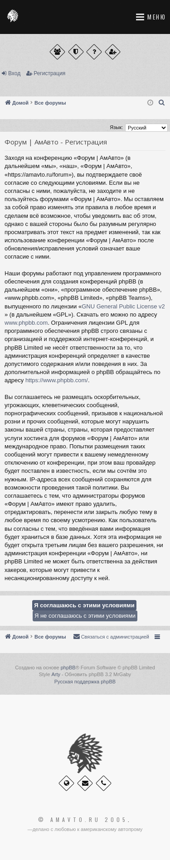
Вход (14, 73)
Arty (55, 674)
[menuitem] (162, 103)
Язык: (116, 127)
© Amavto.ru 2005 (83, 819)
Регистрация (49, 73)
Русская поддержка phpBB (85, 681)
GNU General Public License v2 (123, 306)
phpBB (68, 667)
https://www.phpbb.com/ (56, 380)
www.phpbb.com (26, 322)
